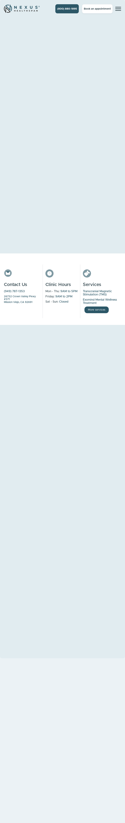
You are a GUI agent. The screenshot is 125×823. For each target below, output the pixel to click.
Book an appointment (97, 8)
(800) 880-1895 (67, 8)
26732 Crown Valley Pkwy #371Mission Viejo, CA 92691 (20, 299)
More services (96, 309)
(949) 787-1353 (14, 291)
